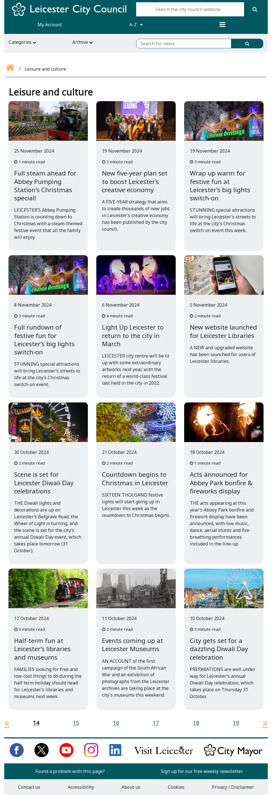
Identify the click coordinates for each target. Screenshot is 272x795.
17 (156, 723)
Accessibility (81, 787)
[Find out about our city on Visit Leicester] (163, 755)
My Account (50, 24)
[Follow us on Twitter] (41, 755)
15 (76, 723)
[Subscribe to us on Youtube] (66, 755)
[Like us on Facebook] (17, 755)
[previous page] (4, 723)
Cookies (176, 787)
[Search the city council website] (190, 9)
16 (116, 723)
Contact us (29, 787)
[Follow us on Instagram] (91, 755)
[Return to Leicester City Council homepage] (71, 14)
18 (196, 723)
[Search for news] (184, 43)
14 (36, 723)
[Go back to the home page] (10, 69)
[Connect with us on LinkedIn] (116, 755)
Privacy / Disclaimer (233, 787)
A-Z (136, 24)
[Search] (255, 9)
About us (130, 787)
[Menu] (222, 25)
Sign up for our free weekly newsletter (202, 771)
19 (236, 723)
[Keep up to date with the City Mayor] (233, 755)
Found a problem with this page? (70, 771)
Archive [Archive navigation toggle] (82, 42)
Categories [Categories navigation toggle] (22, 42)
